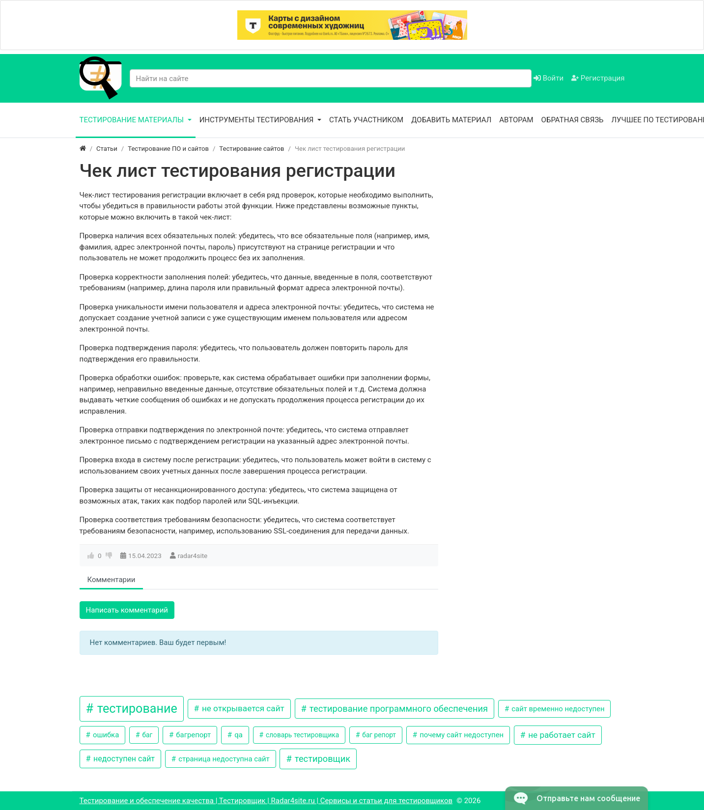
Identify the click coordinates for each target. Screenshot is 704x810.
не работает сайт (560, 735)
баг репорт (378, 735)
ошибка (105, 734)
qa (238, 734)
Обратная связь (572, 119)
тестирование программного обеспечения (397, 708)
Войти (548, 78)
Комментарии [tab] (111, 579)
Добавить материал (451, 119)
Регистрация (597, 78)
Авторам (516, 119)
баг (146, 735)
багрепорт (192, 734)
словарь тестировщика (301, 735)
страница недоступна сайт (223, 758)
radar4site (193, 555)
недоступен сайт (123, 758)
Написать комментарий (127, 610)
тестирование (135, 708)
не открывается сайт (242, 708)
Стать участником (366, 119)
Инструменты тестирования (257, 119)
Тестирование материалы (133, 119)
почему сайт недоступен (461, 734)
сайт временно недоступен (557, 708)
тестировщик (321, 759)
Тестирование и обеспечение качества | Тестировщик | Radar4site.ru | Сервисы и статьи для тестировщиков (266, 800)
